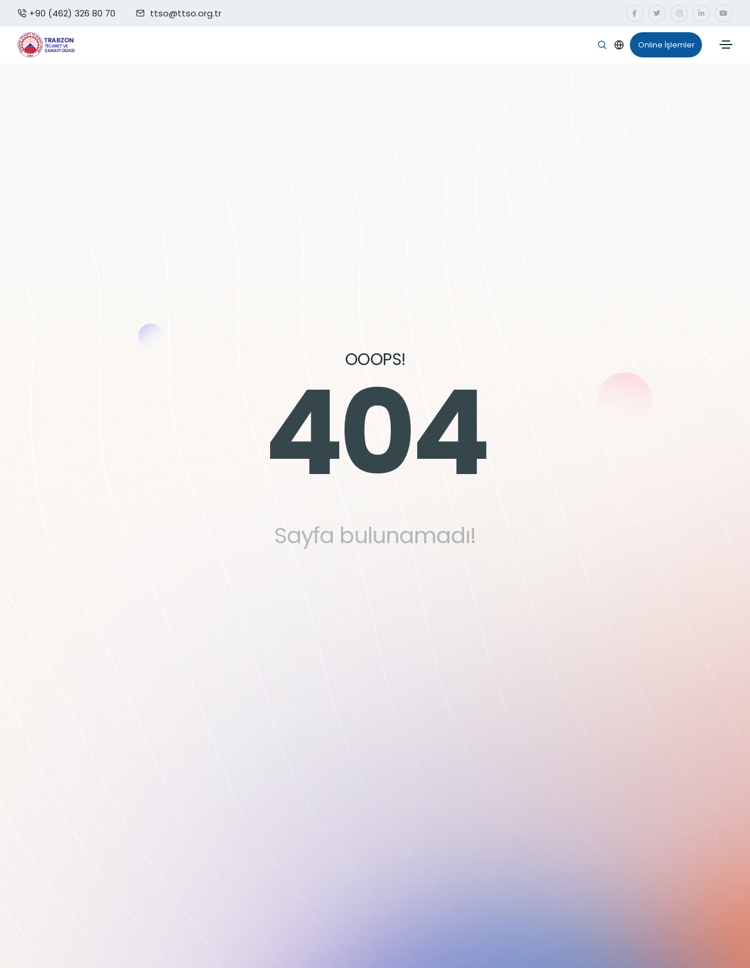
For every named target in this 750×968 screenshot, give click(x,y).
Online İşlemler (662, 45)
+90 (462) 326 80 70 (66, 13)
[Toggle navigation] (726, 44)
